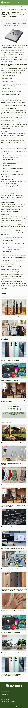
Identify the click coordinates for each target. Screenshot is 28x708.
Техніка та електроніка (7, 297)
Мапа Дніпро (21, 6)
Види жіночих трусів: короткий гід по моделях (13, 484)
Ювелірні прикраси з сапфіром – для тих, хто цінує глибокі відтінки (12, 611)
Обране (24, 2)
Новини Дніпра (5, 699)
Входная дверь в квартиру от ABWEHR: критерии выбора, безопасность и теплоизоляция (14, 590)
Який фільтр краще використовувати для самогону (11, 464)
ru (26, 3)
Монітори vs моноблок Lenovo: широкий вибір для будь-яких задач (13, 401)
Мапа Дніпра (4, 694)
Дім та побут (4, 446)
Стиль (3, 468)
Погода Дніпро (5, 6)
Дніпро (3, 3)
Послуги (4, 552)
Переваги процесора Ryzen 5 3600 (11, 25)
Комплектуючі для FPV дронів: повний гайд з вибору (13, 527)
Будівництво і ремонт (6, 572)
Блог (2, 696)
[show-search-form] (19, 2)
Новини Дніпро (13, 6)
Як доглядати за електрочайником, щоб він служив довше (12, 338)
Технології (4, 531)
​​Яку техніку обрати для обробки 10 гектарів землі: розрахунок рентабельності (14, 653)
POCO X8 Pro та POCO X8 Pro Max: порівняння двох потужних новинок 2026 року (12, 360)
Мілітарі (3, 510)
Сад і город (4, 426)
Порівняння (21, 2)
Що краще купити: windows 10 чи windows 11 (12, 548)
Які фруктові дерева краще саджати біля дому (13, 442)
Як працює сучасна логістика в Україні (11, 568)
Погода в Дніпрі (5, 697)
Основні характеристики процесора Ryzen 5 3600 (14, 23)
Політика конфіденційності (8, 701)
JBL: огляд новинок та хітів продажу (10, 380)
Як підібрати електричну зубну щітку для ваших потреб (13, 317)
